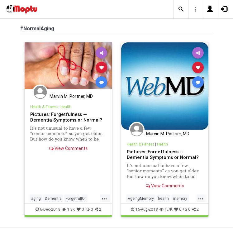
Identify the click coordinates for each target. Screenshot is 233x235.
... (104, 197)
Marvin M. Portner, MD (71, 96)
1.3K (68, 209)
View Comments (68, 148)
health (163, 198)
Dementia (53, 198)
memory (180, 198)
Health (65, 106)
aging (36, 198)
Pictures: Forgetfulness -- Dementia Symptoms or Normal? (66, 117)
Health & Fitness (44, 106)
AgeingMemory (141, 198)
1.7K (166, 209)
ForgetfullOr (76, 198)
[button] (181, 9)
